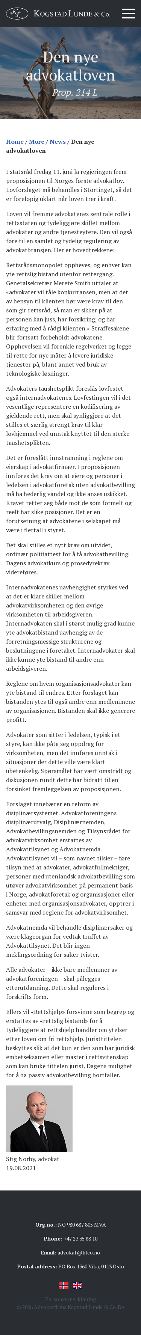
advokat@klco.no (79, 1252)
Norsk (63, 1285)
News (58, 141)
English (77, 1285)
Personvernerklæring (70, 1299)
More (36, 141)
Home (15, 141)
